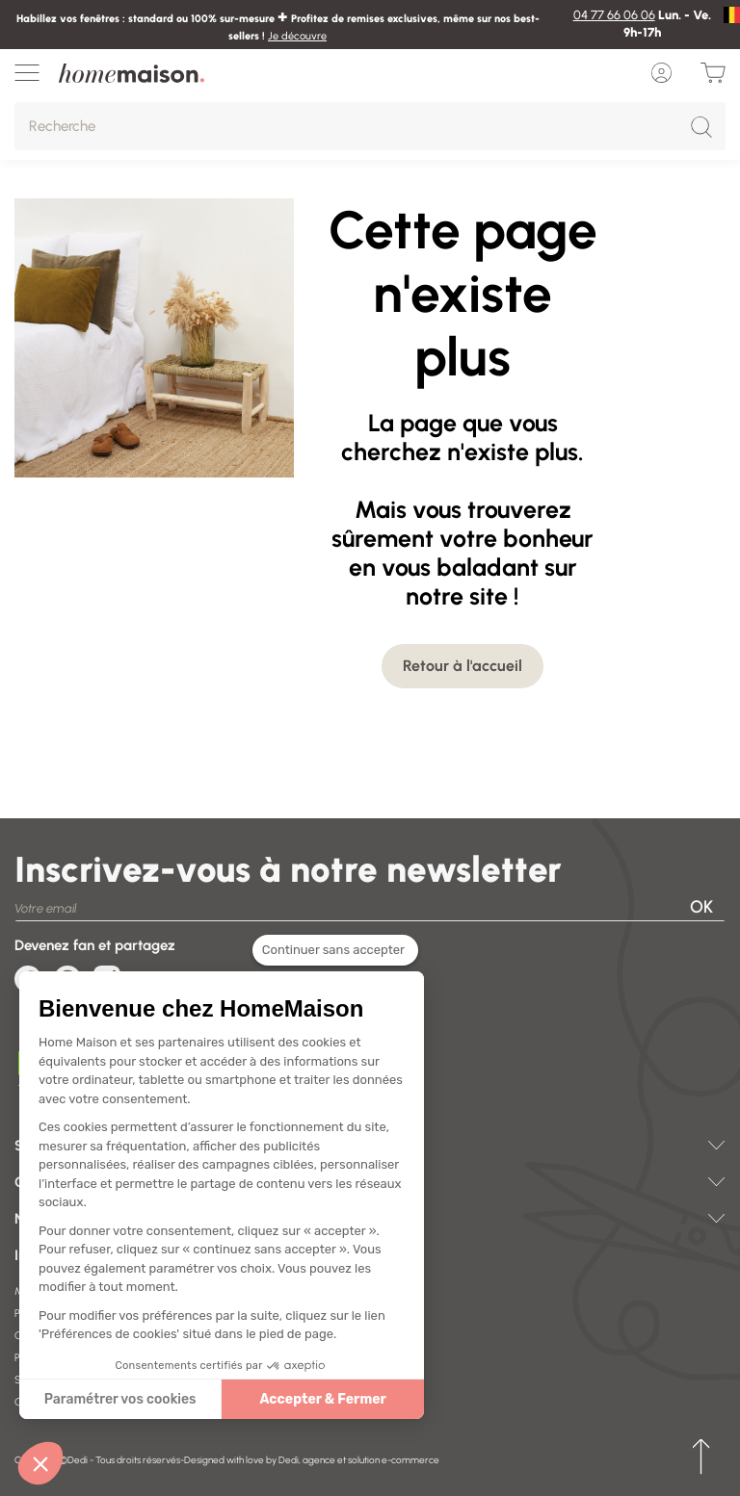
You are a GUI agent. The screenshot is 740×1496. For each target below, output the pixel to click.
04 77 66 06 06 (614, 15)
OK (701, 906)
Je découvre (297, 36)
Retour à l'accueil (462, 666)
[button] (40, 1463)
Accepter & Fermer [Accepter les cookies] (299, 1399)
